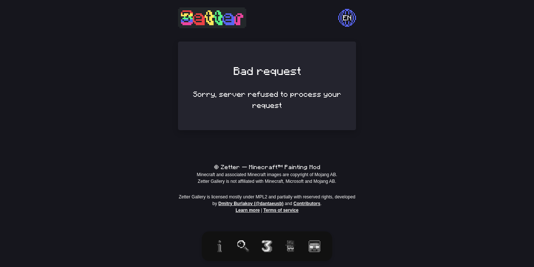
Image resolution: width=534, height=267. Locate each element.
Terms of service (281, 210)
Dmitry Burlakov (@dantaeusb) (251, 203)
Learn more (247, 210)
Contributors (306, 203)
